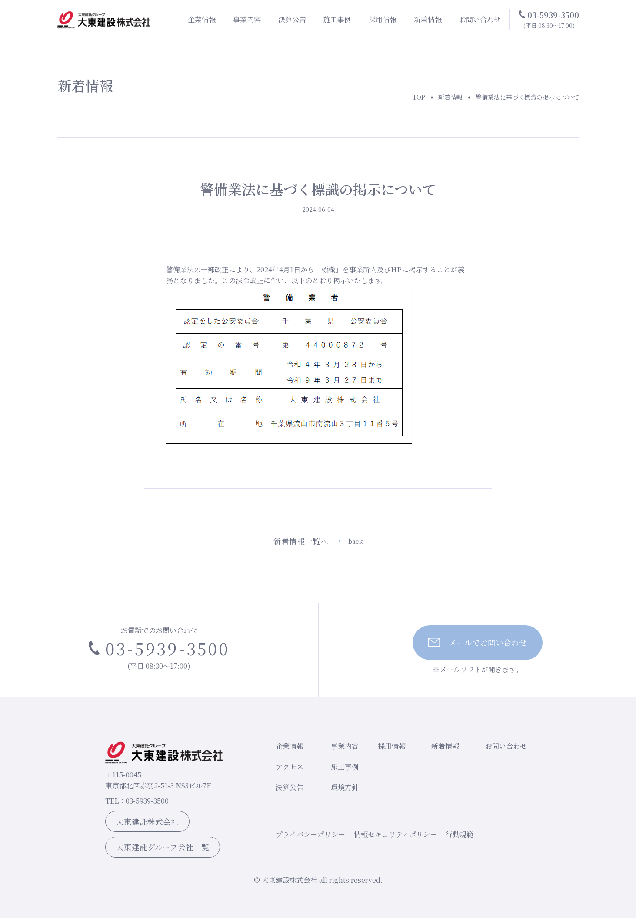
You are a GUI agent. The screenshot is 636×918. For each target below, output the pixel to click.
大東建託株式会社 (147, 821)
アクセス (289, 767)
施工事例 (337, 19)
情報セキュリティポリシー (395, 834)
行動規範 (459, 834)
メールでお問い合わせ (477, 642)
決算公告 (292, 19)
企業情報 (202, 19)
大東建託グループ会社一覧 (162, 846)
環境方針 (345, 787)
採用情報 (382, 19)
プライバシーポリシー (310, 834)
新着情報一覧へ (318, 541)
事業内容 (247, 19)
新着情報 (428, 19)
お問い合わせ (480, 19)
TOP (419, 97)
